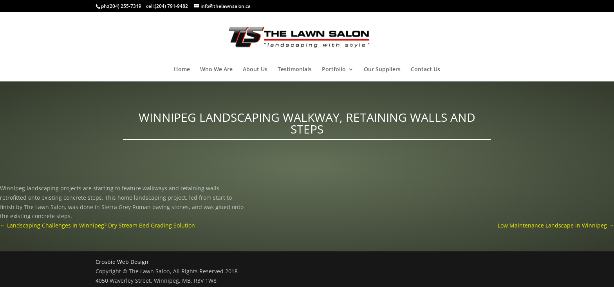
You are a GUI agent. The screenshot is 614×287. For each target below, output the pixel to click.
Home (182, 70)
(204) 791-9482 (171, 6)
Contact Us (425, 70)
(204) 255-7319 (124, 6)
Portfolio (334, 70)
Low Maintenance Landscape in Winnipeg (556, 225)
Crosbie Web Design (122, 261)
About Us (255, 70)
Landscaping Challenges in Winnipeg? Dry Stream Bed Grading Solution (97, 225)
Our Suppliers (382, 70)
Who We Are (216, 70)
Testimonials (295, 70)
